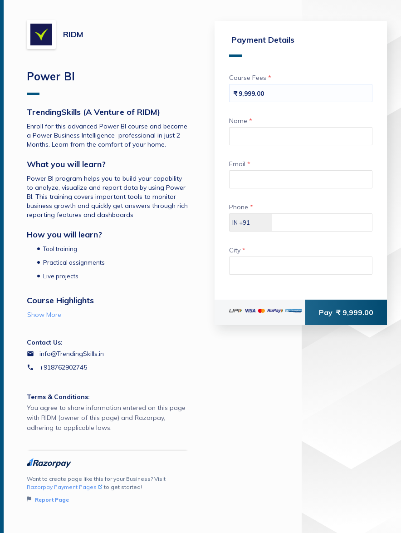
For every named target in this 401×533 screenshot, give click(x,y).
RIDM (73, 34)
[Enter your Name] (300, 136)
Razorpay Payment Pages (65, 487)
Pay (346, 312)
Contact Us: (45, 342)
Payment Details (261, 46)
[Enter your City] (300, 266)
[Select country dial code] (251, 222)
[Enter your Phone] (322, 222)
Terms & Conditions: (58, 397)
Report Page (48, 499)
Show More (44, 314)
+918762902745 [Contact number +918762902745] (63, 367)
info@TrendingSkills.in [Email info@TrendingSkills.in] (71, 354)
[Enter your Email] (300, 179)
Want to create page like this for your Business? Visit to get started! (108, 489)
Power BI (51, 82)
